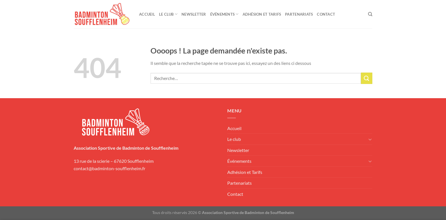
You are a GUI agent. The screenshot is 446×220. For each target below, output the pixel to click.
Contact (326, 14)
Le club (168, 14)
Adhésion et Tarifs (262, 14)
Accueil (147, 14)
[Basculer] (370, 139)
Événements (224, 14)
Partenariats (299, 14)
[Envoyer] (366, 78)
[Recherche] (370, 14)
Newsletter (193, 14)
